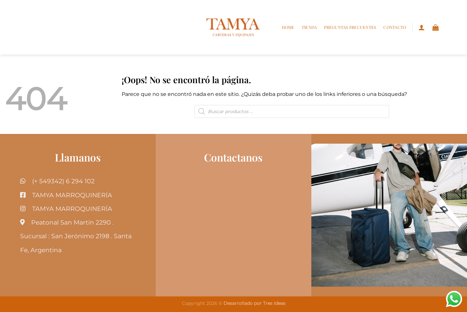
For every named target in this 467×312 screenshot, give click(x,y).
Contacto (394, 27)
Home (288, 27)
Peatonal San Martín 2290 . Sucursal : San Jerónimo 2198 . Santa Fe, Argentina (76, 236)
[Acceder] (421, 27)
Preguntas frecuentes (350, 27)
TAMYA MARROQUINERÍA (72, 195)
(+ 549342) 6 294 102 (63, 181)
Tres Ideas (274, 303)
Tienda (309, 27)
